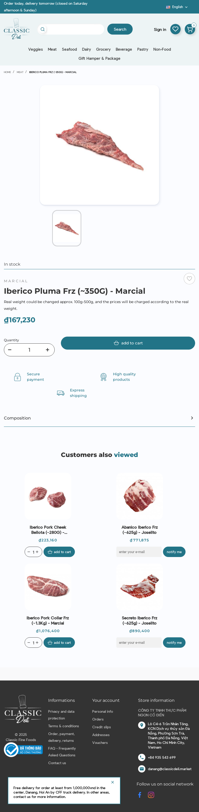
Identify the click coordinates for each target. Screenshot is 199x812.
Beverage (124, 49)
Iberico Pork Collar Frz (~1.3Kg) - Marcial (48, 620)
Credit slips (101, 727)
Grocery (103, 49)
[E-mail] (139, 552)
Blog (163, 8)
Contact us (57, 763)
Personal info (102, 711)
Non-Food (162, 49)
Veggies (35, 49)
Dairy (86, 49)
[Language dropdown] (177, 6)
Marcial (16, 281)
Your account (106, 700)
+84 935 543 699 (162, 757)
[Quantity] (29, 349)
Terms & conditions (63, 726)
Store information (156, 700)
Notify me (174, 552)
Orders (98, 719)
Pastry (142, 49)
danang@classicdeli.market (169, 769)
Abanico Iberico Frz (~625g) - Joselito (140, 530)
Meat (52, 49)
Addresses (101, 734)
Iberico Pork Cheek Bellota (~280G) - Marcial (48, 530)
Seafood (69, 49)
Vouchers (100, 742)
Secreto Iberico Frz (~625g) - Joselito (139, 620)
